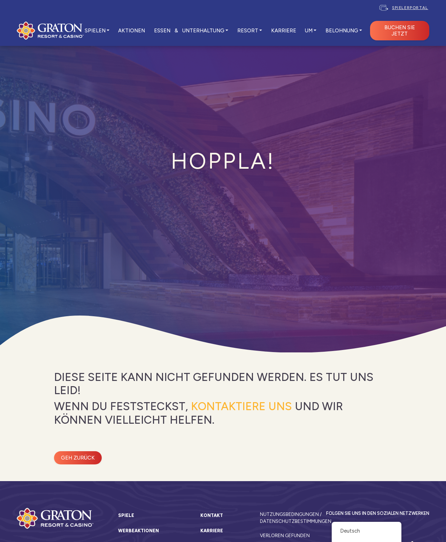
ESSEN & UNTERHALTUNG (189, 30)
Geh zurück (78, 458)
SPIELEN (95, 30)
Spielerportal (410, 7)
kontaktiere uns (241, 406)
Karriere (211, 530)
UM (309, 30)
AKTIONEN (131, 30)
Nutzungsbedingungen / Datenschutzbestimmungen (290, 517)
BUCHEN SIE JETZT (399, 30)
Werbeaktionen (138, 530)
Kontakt (211, 515)
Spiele (126, 515)
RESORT (247, 30)
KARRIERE (283, 30)
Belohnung (341, 30)
